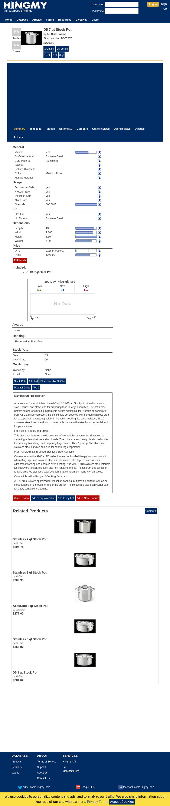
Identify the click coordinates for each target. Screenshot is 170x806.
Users (95, 19)
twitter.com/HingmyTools (34, 787)
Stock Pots (36, 341)
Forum (50, 19)
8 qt (61, 55)
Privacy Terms (97, 802)
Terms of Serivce (46, 761)
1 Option (49, 48)
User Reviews (122, 128)
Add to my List (66, 498)
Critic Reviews (101, 128)
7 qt (55, 55)
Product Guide (22, 387)
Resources (64, 19)
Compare (82, 128)
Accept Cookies (122, 802)
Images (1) (36, 128)
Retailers (17, 767)
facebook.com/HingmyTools (136, 787)
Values (15, 772)
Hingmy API (69, 761)
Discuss (140, 128)
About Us (42, 772)
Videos (50, 128)
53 (46, 355)
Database (22, 19)
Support (41, 767)
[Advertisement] (85, 92)
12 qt (47, 55)
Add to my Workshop (43, 498)
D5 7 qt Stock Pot (40, 272)
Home (8, 19)
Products (17, 761)
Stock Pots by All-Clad (52, 381)
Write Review (21, 498)
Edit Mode (20, 260)
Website (61, 34)
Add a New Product (88, 498)
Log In (153, 4)
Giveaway (81, 19)
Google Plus (85, 787)
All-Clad (33, 381)
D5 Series (62, 48)
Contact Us (43, 778)
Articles (37, 19)
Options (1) (65, 128)
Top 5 (36, 387)
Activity (18, 137)
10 (46, 359)
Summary (19, 128)
